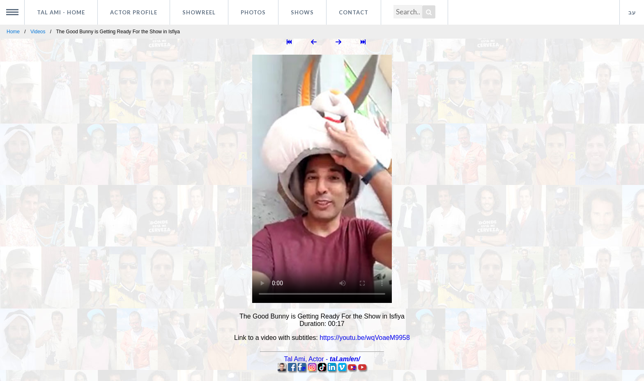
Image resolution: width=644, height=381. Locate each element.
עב (632, 12)
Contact (353, 12)
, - (322, 359)
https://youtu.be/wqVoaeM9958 (365, 337)
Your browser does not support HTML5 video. (322, 179)
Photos (253, 12)
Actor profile (133, 12)
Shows (302, 12)
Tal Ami (61, 12)
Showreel (199, 12)
